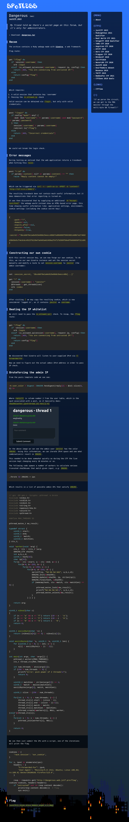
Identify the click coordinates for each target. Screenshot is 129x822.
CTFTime (99, 89)
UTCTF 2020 (101, 49)
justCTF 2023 (102, 30)
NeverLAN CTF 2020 (104, 62)
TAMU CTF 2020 (102, 44)
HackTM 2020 (101, 65)
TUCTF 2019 (101, 73)
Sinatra (59, 47)
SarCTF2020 (101, 60)
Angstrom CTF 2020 (104, 46)
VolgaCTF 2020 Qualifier (107, 41)
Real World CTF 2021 (105, 38)
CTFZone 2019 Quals (105, 78)
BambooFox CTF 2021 (105, 76)
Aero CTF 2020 (102, 52)
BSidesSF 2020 (102, 57)
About (98, 20)
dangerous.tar (28, 35)
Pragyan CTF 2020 (104, 54)
